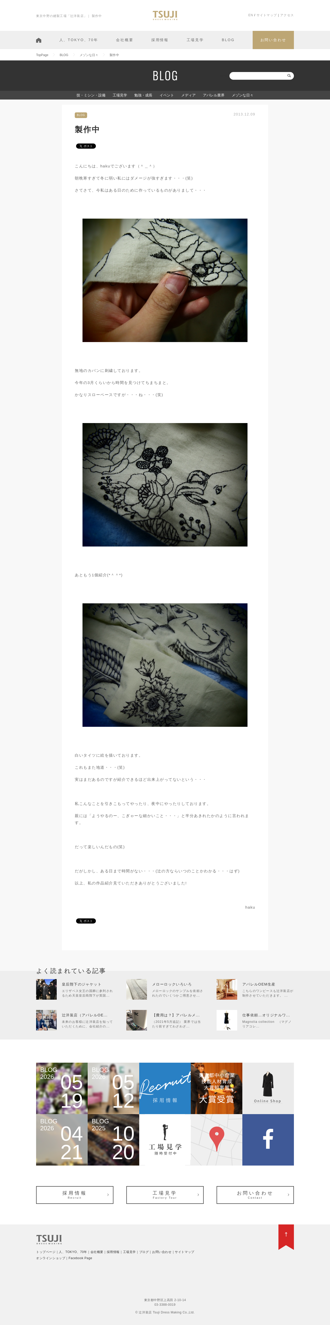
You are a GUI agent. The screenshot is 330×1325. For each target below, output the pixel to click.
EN (250, 15)
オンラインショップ (50, 1258)
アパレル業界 (214, 95)
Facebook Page (80, 1258)
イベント (167, 95)
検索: (224, 76)
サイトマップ (267, 15)
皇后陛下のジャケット (82, 984)
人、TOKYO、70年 (78, 40)
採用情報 (160, 40)
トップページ (46, 1252)
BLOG (228, 40)
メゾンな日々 (242, 95)
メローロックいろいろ (172, 984)
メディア (188, 95)
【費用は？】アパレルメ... (176, 1015)
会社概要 (124, 40)
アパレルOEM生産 (259, 984)
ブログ (144, 1252)
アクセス (287, 15)
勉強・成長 (143, 95)
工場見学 (195, 40)
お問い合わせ (273, 40)
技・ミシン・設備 (91, 95)
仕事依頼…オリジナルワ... (266, 1015)
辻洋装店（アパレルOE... (85, 1015)
